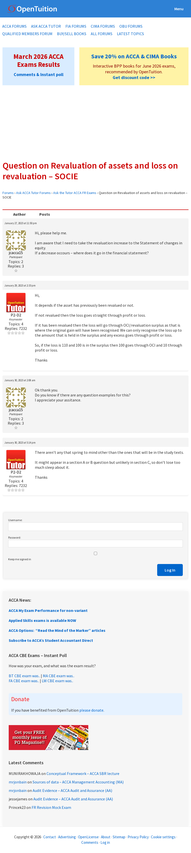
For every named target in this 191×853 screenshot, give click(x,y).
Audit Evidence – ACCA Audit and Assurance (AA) (72, 790)
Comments (90, 842)
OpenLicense (88, 837)
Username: (15, 520)
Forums (8, 192)
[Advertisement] (95, 123)
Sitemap (119, 837)
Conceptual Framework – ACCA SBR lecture (83, 773)
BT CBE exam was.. (24, 675)
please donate (91, 710)
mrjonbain (18, 781)
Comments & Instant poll (38, 74)
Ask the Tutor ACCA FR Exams (74, 192)
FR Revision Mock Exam (51, 807)
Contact (49, 837)
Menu (179, 8)
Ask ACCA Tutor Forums (33, 192)
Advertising (67, 837)
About (105, 837)
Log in (105, 842)
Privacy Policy (138, 837)
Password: (14, 537)
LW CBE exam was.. (57, 680)
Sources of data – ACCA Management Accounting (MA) (78, 781)
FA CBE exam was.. (24, 680)
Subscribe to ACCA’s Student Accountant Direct (51, 640)
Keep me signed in (19, 559)
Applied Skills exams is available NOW (42, 620)
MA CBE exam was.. (58, 675)
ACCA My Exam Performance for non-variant (48, 610)
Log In (170, 570)
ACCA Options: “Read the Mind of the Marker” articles (57, 630)
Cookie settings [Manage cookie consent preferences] (163, 837)
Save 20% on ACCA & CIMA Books (134, 56)
